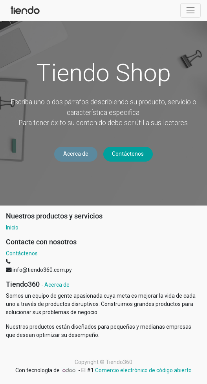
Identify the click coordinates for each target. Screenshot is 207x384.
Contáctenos (128, 154)
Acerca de (75, 154)
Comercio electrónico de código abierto (143, 370)
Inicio (12, 227)
